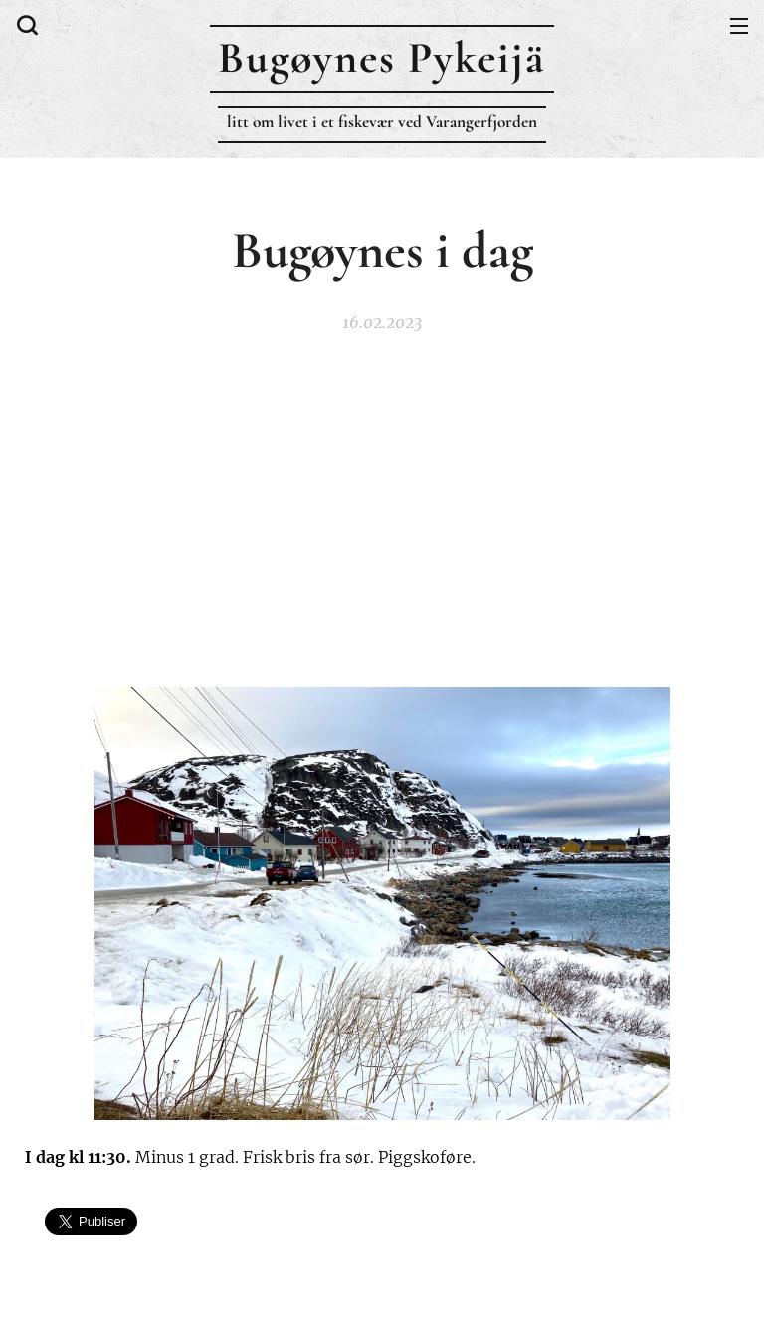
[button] (25, 25)
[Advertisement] (382, 507)
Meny (739, 26)
